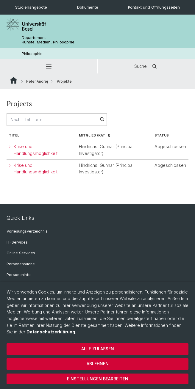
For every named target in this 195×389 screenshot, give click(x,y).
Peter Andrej (37, 81)
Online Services (21, 253)
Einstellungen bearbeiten (97, 378)
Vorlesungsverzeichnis (27, 231)
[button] (48, 66)
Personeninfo (19, 274)
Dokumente (87, 7)
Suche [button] (146, 66)
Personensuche (21, 264)
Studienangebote (31, 7)
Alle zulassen (97, 348)
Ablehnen (98, 363)
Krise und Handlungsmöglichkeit (35, 150)
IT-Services (17, 242)
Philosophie (32, 53)
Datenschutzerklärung (50, 331)
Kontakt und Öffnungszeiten (154, 7)
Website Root (13, 80)
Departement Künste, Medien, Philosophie (48, 39)
